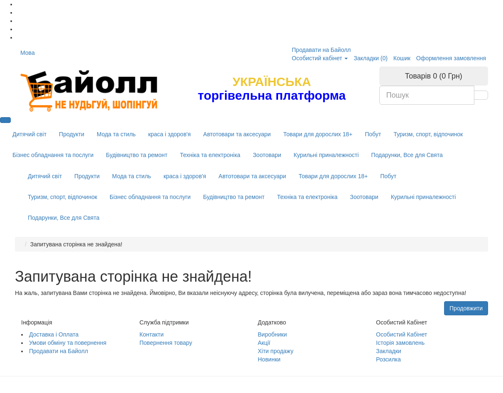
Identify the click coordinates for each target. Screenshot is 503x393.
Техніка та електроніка (210, 155)
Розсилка (388, 359)
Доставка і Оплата (53, 334)
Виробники (272, 334)
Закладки (388, 351)
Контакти (151, 334)
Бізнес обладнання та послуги (52, 155)
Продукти (71, 134)
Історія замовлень (400, 342)
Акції (264, 342)
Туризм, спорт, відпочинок (428, 134)
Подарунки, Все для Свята (406, 155)
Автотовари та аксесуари (237, 134)
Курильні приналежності (326, 155)
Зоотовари (267, 155)
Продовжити (466, 308)
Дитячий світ (29, 134)
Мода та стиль (116, 134)
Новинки (269, 359)
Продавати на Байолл (321, 50)
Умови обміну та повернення (67, 342)
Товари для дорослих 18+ (317, 134)
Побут (373, 134)
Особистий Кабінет (401, 334)
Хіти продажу (275, 351)
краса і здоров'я (169, 134)
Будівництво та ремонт (136, 155)
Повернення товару (165, 342)
